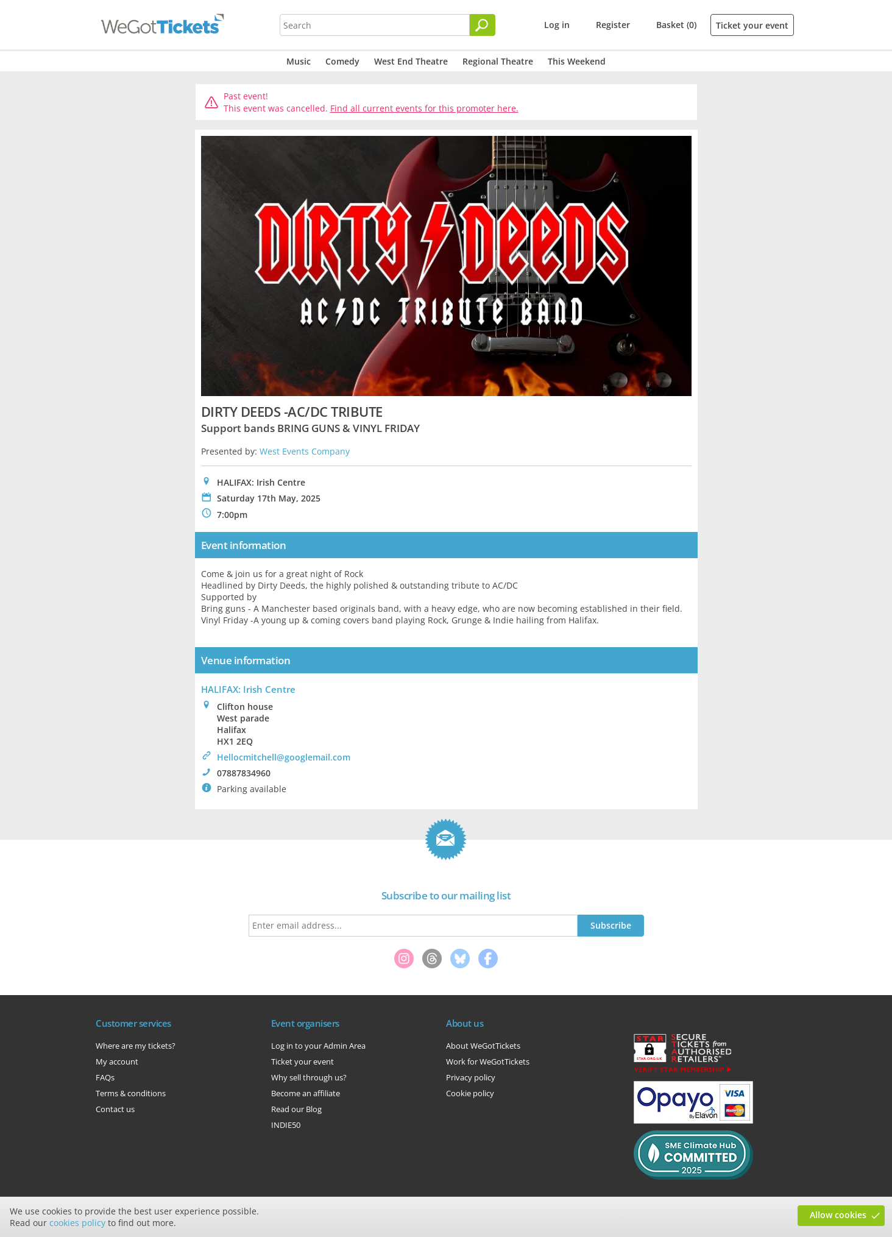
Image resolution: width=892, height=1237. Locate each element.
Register (613, 24)
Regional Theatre (497, 61)
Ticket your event (752, 25)
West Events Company (305, 451)
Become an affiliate (305, 1093)
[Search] (482, 25)
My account (117, 1061)
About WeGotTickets (483, 1045)
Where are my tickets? (135, 1045)
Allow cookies (838, 1215)
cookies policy (77, 1222)
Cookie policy (470, 1093)
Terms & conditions (131, 1093)
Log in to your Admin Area (318, 1045)
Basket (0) (676, 24)
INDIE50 (285, 1124)
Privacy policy (470, 1077)
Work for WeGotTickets (487, 1061)
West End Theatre (411, 61)
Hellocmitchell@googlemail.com (283, 757)
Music (298, 61)
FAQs (105, 1077)
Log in (557, 24)
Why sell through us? (309, 1077)
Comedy (342, 61)
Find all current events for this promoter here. (424, 108)
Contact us (115, 1109)
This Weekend (577, 61)
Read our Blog (296, 1109)
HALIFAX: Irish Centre (248, 689)
